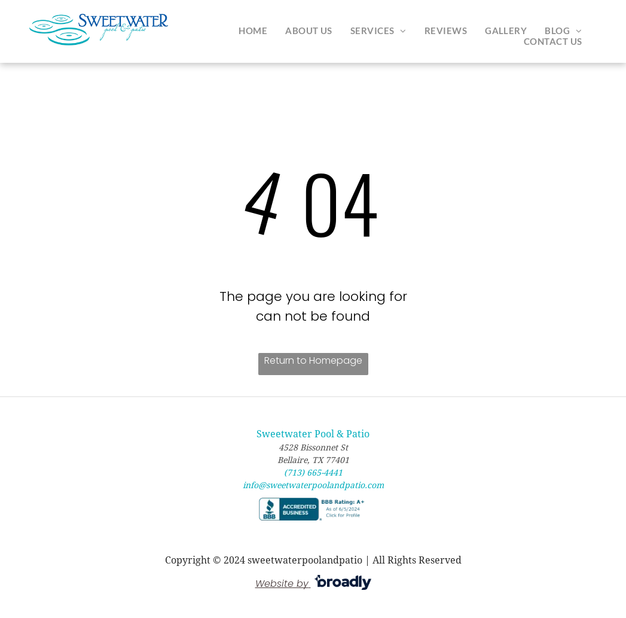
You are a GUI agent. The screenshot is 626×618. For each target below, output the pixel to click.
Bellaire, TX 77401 (313, 460)
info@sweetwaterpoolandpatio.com (313, 485)
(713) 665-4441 (313, 472)
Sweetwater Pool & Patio (313, 434)
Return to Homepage (313, 360)
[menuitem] (253, 30)
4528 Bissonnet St (313, 447)
